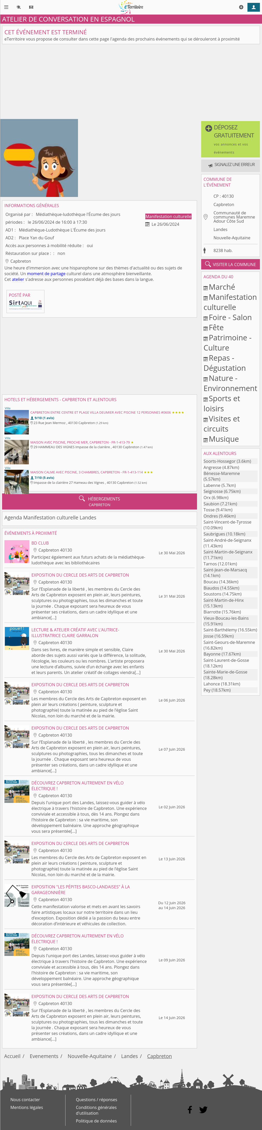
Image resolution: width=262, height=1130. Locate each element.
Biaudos (211, 588)
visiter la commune (230, 264)
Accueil (12, 1056)
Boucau (211, 582)
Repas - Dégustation (225, 363)
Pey (207, 690)
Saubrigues (214, 534)
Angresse (212, 467)
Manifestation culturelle (169, 216)
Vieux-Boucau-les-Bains (226, 618)
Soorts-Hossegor (220, 461)
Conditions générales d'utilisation (96, 1110)
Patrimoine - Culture (228, 342)
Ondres (211, 516)
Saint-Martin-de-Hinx (224, 600)
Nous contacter (25, 1099)
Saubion (211, 504)
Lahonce (212, 684)
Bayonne (212, 654)
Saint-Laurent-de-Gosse (226, 660)
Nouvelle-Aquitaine (231, 238)
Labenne (212, 485)
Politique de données (96, 1121)
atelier (18, 279)
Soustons (212, 594)
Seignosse (213, 491)
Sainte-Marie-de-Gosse (225, 672)
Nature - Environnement (230, 383)
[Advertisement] (131, 82)
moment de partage (46, 273)
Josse (208, 636)
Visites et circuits (222, 423)
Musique (224, 439)
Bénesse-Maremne (222, 473)
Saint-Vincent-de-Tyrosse (227, 522)
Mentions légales (26, 1107)
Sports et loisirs (222, 403)
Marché (222, 287)
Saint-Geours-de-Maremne (229, 642)
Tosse (209, 510)
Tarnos (210, 564)
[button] (230, 139)
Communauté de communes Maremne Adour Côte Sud (234, 217)
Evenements (44, 1056)
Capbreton (223, 204)
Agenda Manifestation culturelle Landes (50, 517)
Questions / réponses (96, 1099)
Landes (220, 229)
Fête (216, 327)
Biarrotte (212, 612)
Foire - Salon (230, 317)
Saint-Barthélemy (220, 630)
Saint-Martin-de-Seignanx (228, 552)
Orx (207, 497)
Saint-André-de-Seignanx (227, 540)
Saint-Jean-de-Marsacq (225, 570)
